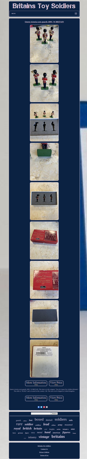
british (27, 428)
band (47, 432)
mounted (68, 424)
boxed (39, 419)
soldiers (61, 419)
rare (19, 424)
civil (45, 429)
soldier (29, 424)
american (56, 433)
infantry (32, 437)
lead (46, 424)
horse (14, 433)
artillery (38, 425)
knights (51, 429)
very (33, 432)
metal (39, 432)
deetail (49, 420)
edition (25, 420)
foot (30, 420)
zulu (71, 420)
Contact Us (44, 449)
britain (38, 428)
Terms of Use (44, 455)
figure (27, 433)
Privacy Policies (44, 452)
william (53, 425)
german (20, 433)
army (60, 425)
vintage (44, 437)
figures (66, 432)
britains (58, 436)
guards (18, 420)
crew (25, 438)
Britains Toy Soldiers (44, 446)
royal (17, 428)
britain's (66, 429)
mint (73, 429)
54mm (74, 433)
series (58, 429)
